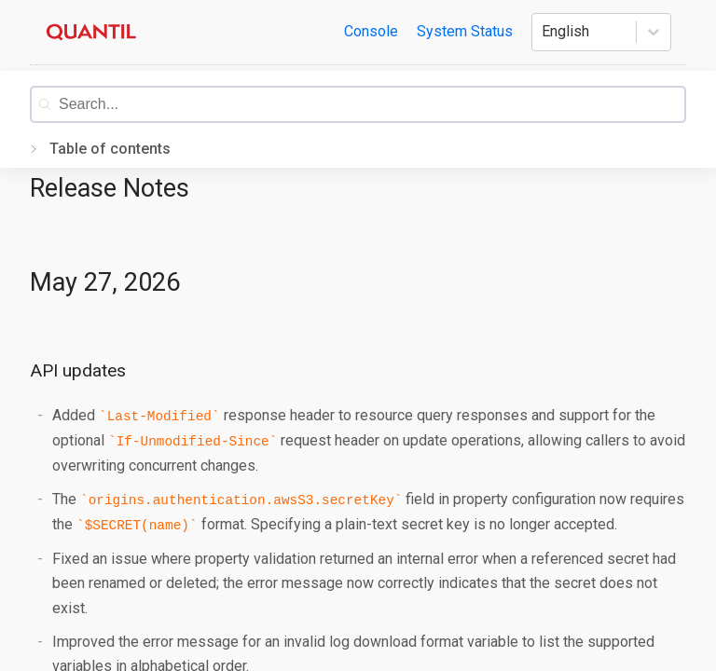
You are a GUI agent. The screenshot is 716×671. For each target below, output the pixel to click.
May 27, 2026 (105, 282)
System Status (465, 31)
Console (371, 31)
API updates (78, 370)
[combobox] (371, 104)
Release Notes (109, 188)
